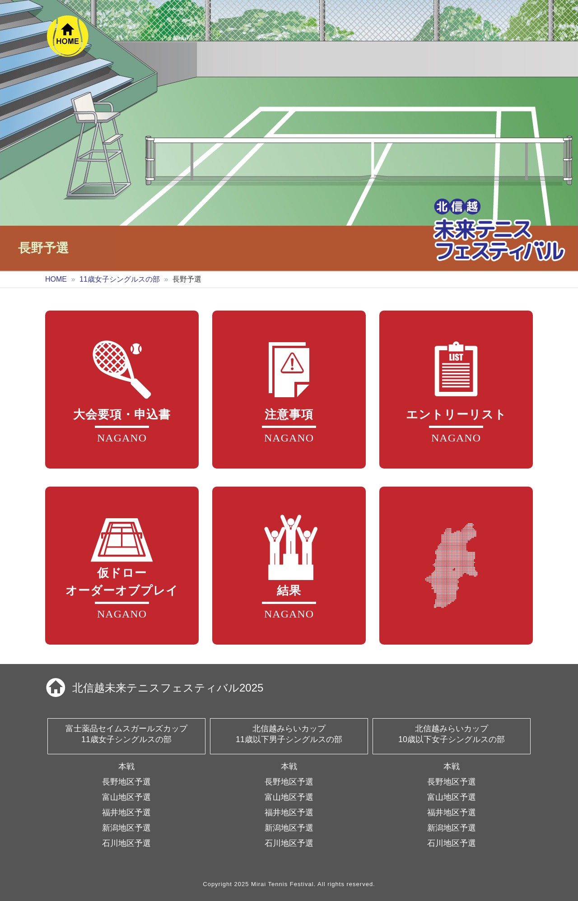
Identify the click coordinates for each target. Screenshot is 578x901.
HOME (56, 279)
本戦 (126, 766)
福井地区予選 (126, 812)
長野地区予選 (126, 781)
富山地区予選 (126, 797)
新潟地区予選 (126, 827)
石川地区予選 (126, 843)
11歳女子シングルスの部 (119, 279)
